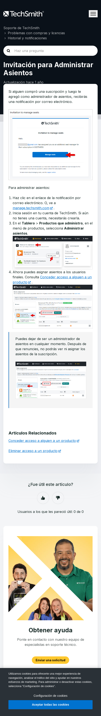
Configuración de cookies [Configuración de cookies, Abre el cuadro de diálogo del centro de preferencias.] (50, 695)
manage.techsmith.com (31, 208)
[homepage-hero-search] (50, 51)
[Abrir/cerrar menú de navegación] (93, 13)
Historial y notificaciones (27, 38)
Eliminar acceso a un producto (33, 451)
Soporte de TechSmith (21, 28)
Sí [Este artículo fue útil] (43, 498)
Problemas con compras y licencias (36, 33)
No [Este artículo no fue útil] (58, 498)
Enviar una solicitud (50, 660)
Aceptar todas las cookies (50, 704)
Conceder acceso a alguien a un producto (42, 441)
